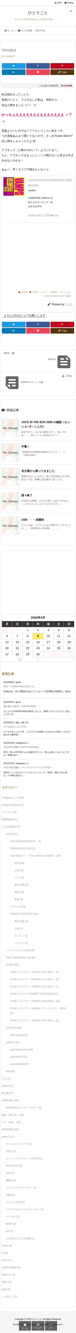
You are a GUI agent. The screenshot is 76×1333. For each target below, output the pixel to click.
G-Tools (56, 215)
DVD (7, 1260)
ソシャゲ (12, 1216)
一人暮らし (10, 1296)
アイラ (69, 304)
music (7, 1245)
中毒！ (25, 446)
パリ (19, 877)
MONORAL (10, 1129)
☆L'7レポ (18, 906)
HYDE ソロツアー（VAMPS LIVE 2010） (34, 1020)
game (8, 1136)
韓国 (19, 892)
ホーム (10, 30)
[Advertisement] (38, 255)
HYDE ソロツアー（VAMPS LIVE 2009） (35, 1001)
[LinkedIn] (14, 72)
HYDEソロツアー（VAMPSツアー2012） (34, 979)
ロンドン (21, 935)
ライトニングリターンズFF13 (24, 1158)
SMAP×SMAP (11, 1267)
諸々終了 (26, 495)
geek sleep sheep (21, 1049)
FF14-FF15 (14, 1165)
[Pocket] (38, 72)
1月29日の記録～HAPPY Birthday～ (22, 747)
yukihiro (12, 1042)
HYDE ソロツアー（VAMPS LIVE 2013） (34, 986)
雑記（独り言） (13, 1114)
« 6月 (19, 659)
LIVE (12, 834)
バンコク (21, 943)
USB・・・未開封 (32, 519)
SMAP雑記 (10, 1100)
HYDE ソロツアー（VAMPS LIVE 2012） (34, 972)
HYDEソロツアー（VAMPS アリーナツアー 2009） (39, 1011)
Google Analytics (12, 805)
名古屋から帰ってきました (38, 470)
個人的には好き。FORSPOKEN (19, 706)
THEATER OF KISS (22, 848)
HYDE (42, 30)
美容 (7, 1282)
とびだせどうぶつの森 (20, 1238)
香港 (18, 899)
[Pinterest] (62, 66)
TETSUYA (14, 1027)
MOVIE (7, 1085)
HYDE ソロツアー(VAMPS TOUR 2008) (34, 993)
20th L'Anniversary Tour (20, 957)
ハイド (44, 292)
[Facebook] (38, 66)
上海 (19, 870)
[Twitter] (14, 66)
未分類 (7, 1093)
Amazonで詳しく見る (39, 215)
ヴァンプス (65, 292)
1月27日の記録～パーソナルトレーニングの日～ (27, 767)
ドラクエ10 (15, 1202)
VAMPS (53, 292)
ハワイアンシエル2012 (20, 950)
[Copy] (62, 72)
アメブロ (9, 812)
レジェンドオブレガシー (21, 1187)
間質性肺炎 (10, 819)
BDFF (11, 1223)
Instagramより (13, 797)
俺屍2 (11, 1180)
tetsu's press (18, 1035)
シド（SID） (11, 1122)
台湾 (19, 863)
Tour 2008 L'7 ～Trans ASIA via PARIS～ (35, 855)
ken (10, 1071)
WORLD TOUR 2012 (24, 913)
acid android (19, 1064)
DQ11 (11, 1151)
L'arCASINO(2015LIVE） (25, 841)
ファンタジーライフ (18, 1144)
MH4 (10, 1173)
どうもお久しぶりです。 (15, 726)
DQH (10, 1194)
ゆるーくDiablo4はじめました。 (19, 686)
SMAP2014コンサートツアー (23, 1107)
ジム (6, 1078)
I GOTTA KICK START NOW (57, 296)
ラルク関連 (26, 30)
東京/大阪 (21, 884)
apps (6, 1289)
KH (9, 1231)
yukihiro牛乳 (18, 1056)
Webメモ (8, 1274)
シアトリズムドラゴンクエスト (25, 1209)
